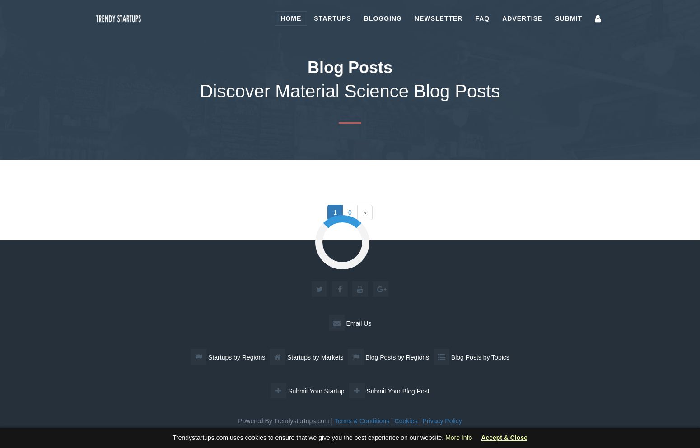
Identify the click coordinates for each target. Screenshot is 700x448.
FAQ (482, 18)
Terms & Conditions (362, 421)
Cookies (406, 421)
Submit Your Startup (307, 391)
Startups (332, 18)
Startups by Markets (306, 357)
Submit (568, 18)
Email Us (350, 323)
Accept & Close (504, 437)
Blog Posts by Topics (471, 357)
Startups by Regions (228, 357)
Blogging (383, 18)
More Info (458, 437)
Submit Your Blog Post (389, 391)
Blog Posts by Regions (388, 357)
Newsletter (438, 18)
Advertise (522, 18)
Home (290, 18)
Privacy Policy (442, 421)
